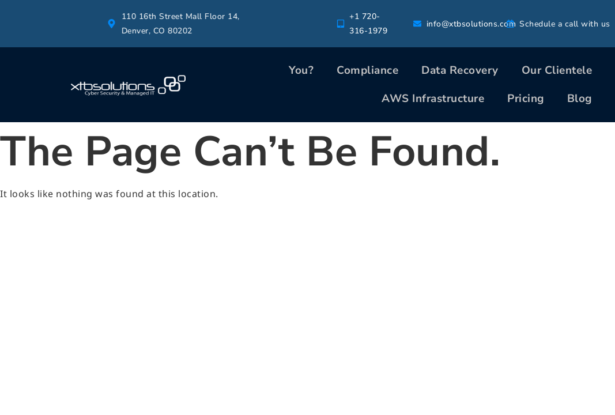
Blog (579, 98)
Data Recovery (460, 70)
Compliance (367, 70)
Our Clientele (557, 70)
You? (301, 70)
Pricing (525, 98)
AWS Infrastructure (433, 98)
